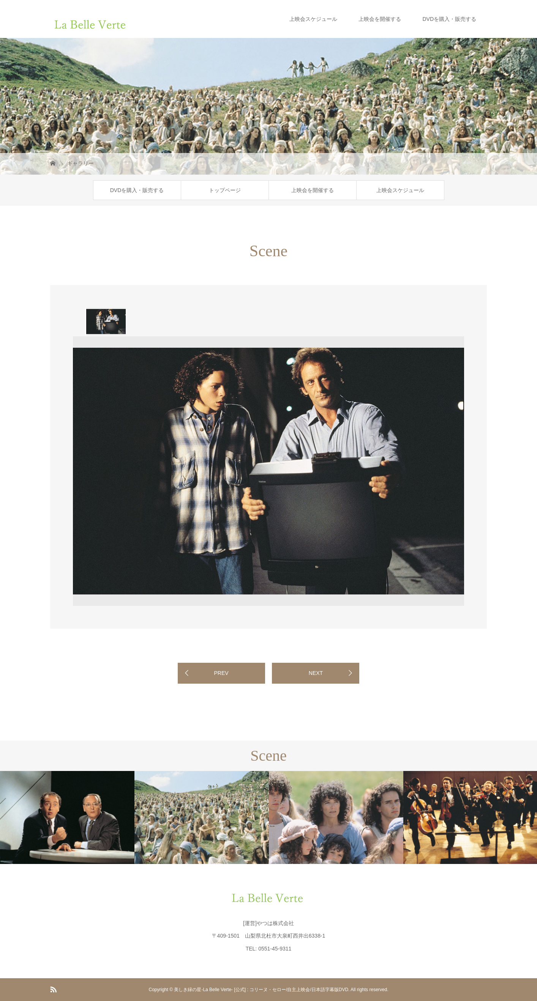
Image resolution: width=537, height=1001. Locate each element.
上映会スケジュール (313, 19)
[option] (105, 321)
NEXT (316, 673)
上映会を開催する (380, 19)
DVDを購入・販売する (449, 19)
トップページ (225, 190)
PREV (221, 673)
